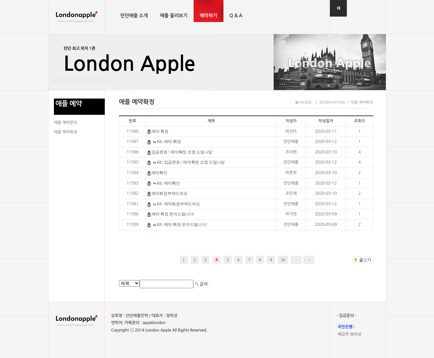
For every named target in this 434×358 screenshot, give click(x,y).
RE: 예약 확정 (169, 141)
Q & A (236, 15)
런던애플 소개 (134, 15)
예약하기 (208, 15)
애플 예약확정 (65, 132)
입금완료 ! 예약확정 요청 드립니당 (182, 152)
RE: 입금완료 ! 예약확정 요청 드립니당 (191, 162)
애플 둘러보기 (174, 15)
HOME (306, 102)
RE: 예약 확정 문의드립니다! (182, 224)
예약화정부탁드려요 (170, 193)
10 (283, 259)
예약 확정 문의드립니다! (173, 214)
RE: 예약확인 (168, 183)
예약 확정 (160, 131)
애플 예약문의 (65, 123)
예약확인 (159, 172)
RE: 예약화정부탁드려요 (178, 204)
